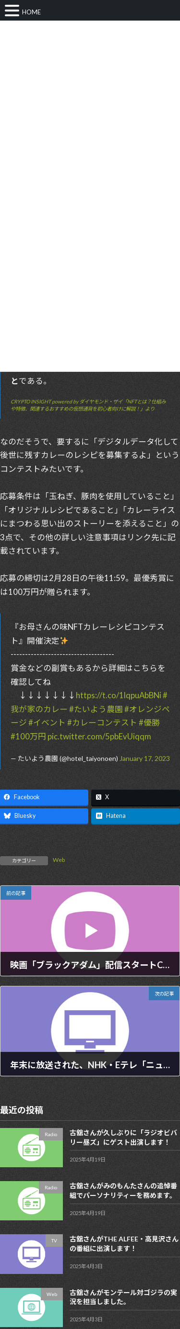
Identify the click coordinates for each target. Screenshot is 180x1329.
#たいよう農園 (96, 709)
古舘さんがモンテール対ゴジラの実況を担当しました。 (123, 1297)
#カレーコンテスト (102, 722)
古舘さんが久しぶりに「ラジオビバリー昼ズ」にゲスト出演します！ (123, 1138)
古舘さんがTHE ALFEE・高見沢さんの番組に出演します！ (124, 1244)
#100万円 (28, 736)
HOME (31, 12)
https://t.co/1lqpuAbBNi (118, 695)
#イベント (47, 722)
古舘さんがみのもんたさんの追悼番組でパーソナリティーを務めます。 (123, 1191)
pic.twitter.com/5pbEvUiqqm (99, 736)
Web (59, 859)
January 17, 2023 (145, 758)
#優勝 (149, 722)
